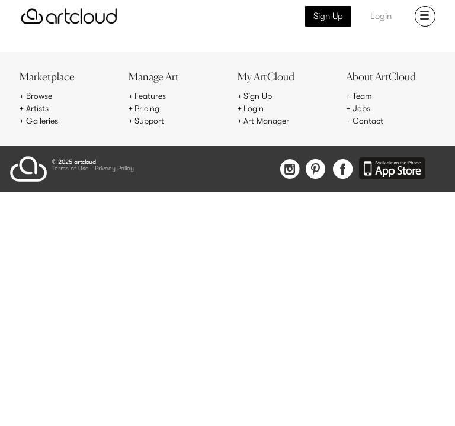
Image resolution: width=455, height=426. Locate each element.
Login (381, 16)
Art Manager (266, 120)
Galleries (42, 120)
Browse (39, 96)
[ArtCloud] (69, 16)
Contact (368, 120)
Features (150, 96)
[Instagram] (289, 170)
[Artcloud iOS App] (392, 169)
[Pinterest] (316, 170)
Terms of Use (70, 169)
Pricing (146, 108)
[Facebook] (343, 170)
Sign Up (328, 16)
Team (362, 96)
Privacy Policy (114, 169)
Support (149, 120)
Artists (37, 108)
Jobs (361, 108)
